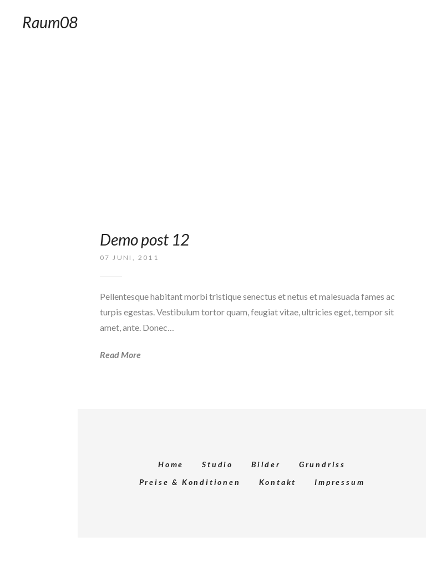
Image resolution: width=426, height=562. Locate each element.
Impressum (339, 482)
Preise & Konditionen (190, 482)
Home (171, 464)
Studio (217, 464)
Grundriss (322, 464)
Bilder (266, 464)
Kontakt (278, 482)
